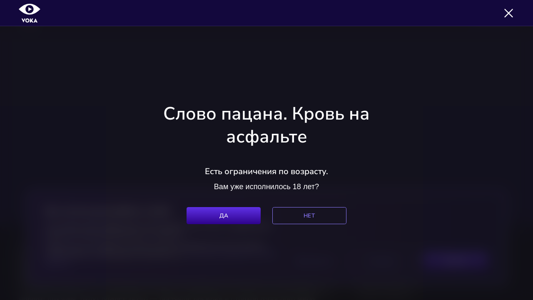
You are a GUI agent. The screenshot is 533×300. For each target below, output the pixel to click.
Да (224, 216)
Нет (309, 216)
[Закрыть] (508, 13)
